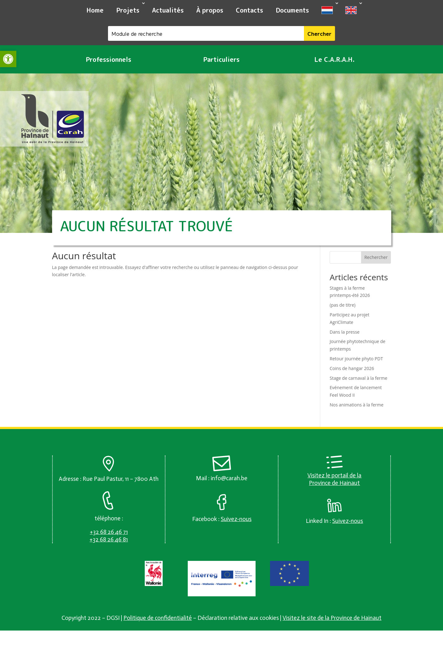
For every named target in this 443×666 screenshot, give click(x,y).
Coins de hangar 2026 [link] (352, 368)
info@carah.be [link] (229, 478)
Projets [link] (127, 10)
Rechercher (375, 257)
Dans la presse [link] (344, 332)
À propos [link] (209, 10)
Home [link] (95, 10)
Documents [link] (292, 10)
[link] (8, 59)
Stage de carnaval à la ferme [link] (358, 378)
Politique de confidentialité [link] (157, 617)
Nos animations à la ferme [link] (356, 405)
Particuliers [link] (221, 59)
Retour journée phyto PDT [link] (356, 359)
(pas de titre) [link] (342, 305)
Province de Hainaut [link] (334, 482)
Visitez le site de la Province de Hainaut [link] (332, 617)
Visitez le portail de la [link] (334, 475)
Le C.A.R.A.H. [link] (334, 59)
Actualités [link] (168, 10)
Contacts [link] (249, 10)
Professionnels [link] (108, 59)
